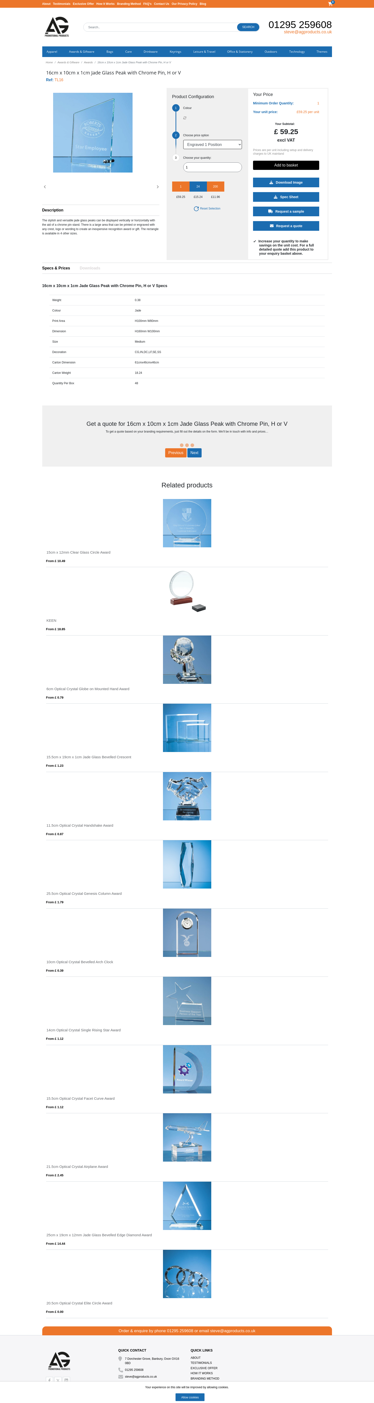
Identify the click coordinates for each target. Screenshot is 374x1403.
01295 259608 (300, 24)
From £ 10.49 (55, 561)
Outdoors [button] (271, 52)
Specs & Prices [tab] (56, 268)
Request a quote (286, 226)
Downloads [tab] (90, 268)
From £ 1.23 (55, 765)
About (46, 4)
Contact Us (161, 4)
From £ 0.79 (55, 697)
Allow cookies (190, 1397)
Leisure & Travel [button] (204, 52)
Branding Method (129, 4)
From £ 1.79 (55, 902)
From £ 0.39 (55, 970)
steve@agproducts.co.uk (308, 31)
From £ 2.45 (55, 1175)
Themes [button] (322, 52)
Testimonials (61, 4)
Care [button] (128, 52)
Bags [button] (109, 52)
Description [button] (53, 210)
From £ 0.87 (55, 834)
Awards (88, 62)
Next (194, 453)
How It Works (105, 4)
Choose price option (196, 135)
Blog (203, 4)
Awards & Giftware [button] (81, 52)
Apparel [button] (52, 52)
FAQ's (147, 4)
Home (49, 62)
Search (248, 27)
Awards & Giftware (68, 62)
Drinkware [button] (151, 52)
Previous (175, 453)
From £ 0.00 (55, 1312)
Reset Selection (206, 208)
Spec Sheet (286, 197)
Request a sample (286, 211)
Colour (187, 108)
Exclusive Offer (83, 4)
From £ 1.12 (55, 1039)
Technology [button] (297, 52)
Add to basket (286, 165)
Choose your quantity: (197, 157)
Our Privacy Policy (184, 4)
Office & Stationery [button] (240, 52)
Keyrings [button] (175, 52)
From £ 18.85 (55, 629)
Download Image (286, 182)
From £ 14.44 (55, 1243)
